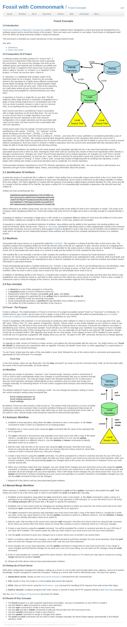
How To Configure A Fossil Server (25, 594)
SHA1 (108, 177)
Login (122, 8)
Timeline (22, 14)
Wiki (71, 14)
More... (97, 14)
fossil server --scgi (50, 585)
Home (9, 14)
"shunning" (52, 226)
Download (84, 14)
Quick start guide (15, 50)
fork (82, 554)
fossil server (46, 577)
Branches (47, 14)
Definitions (13, 47)
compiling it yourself (21, 316)
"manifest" (58, 243)
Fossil (5, 30)
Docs (34, 14)
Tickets (60, 14)
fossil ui (57, 577)
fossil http (108, 590)
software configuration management (28, 30)
